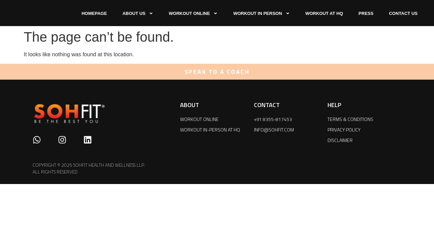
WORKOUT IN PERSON (261, 13)
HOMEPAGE (94, 13)
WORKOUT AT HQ (324, 13)
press (365, 13)
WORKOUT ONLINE (193, 13)
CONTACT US (403, 13)
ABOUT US (137, 13)
